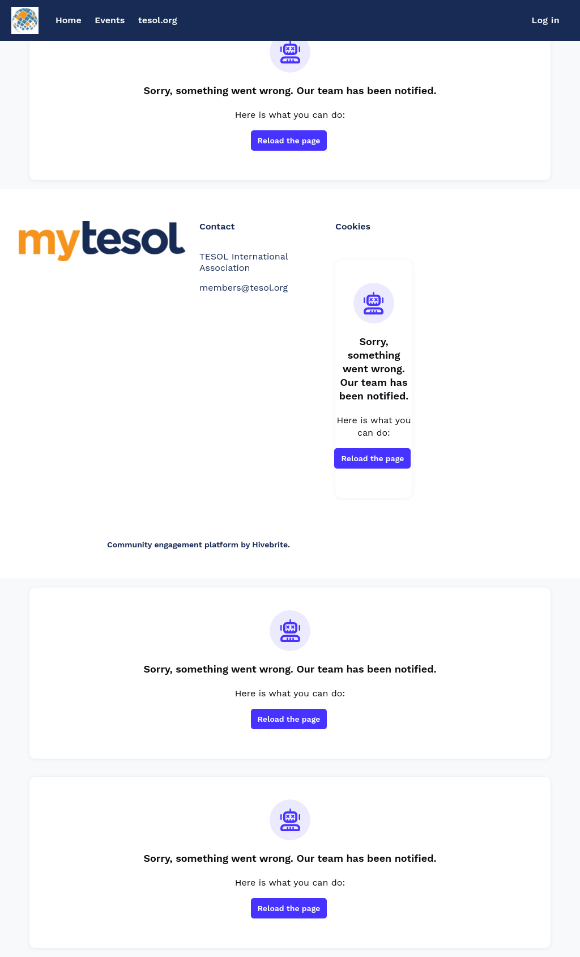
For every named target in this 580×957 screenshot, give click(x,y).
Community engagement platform (172, 544)
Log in (546, 20)
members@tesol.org (243, 287)
